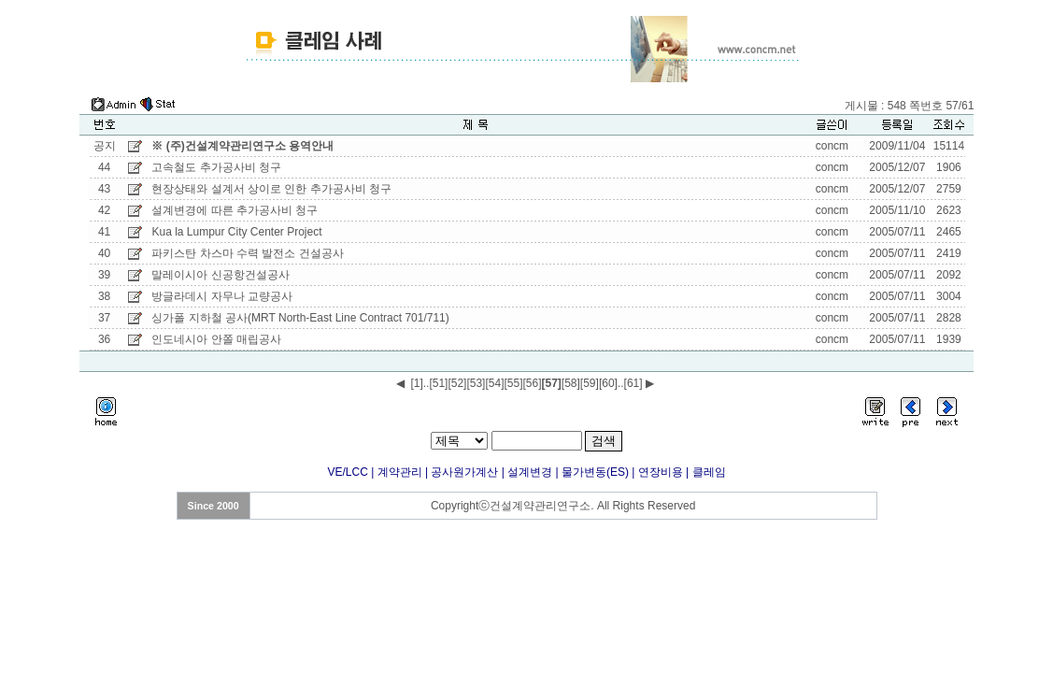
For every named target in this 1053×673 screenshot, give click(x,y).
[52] (457, 383)
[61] (633, 383)
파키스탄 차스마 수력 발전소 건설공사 (247, 253)
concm (832, 145)
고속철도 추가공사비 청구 (216, 167)
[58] (571, 383)
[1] (416, 383)
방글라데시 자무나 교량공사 (221, 296)
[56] (531, 383)
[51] (438, 383)
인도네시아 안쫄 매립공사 (216, 339)
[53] (475, 383)
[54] (494, 383)
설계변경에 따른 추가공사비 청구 (235, 210)
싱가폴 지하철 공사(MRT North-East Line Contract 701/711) (299, 317)
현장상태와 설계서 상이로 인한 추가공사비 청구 (271, 188)
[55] (513, 383)
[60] (608, 383)
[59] (589, 383)
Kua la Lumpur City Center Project (236, 231)
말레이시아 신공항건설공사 (220, 274)
